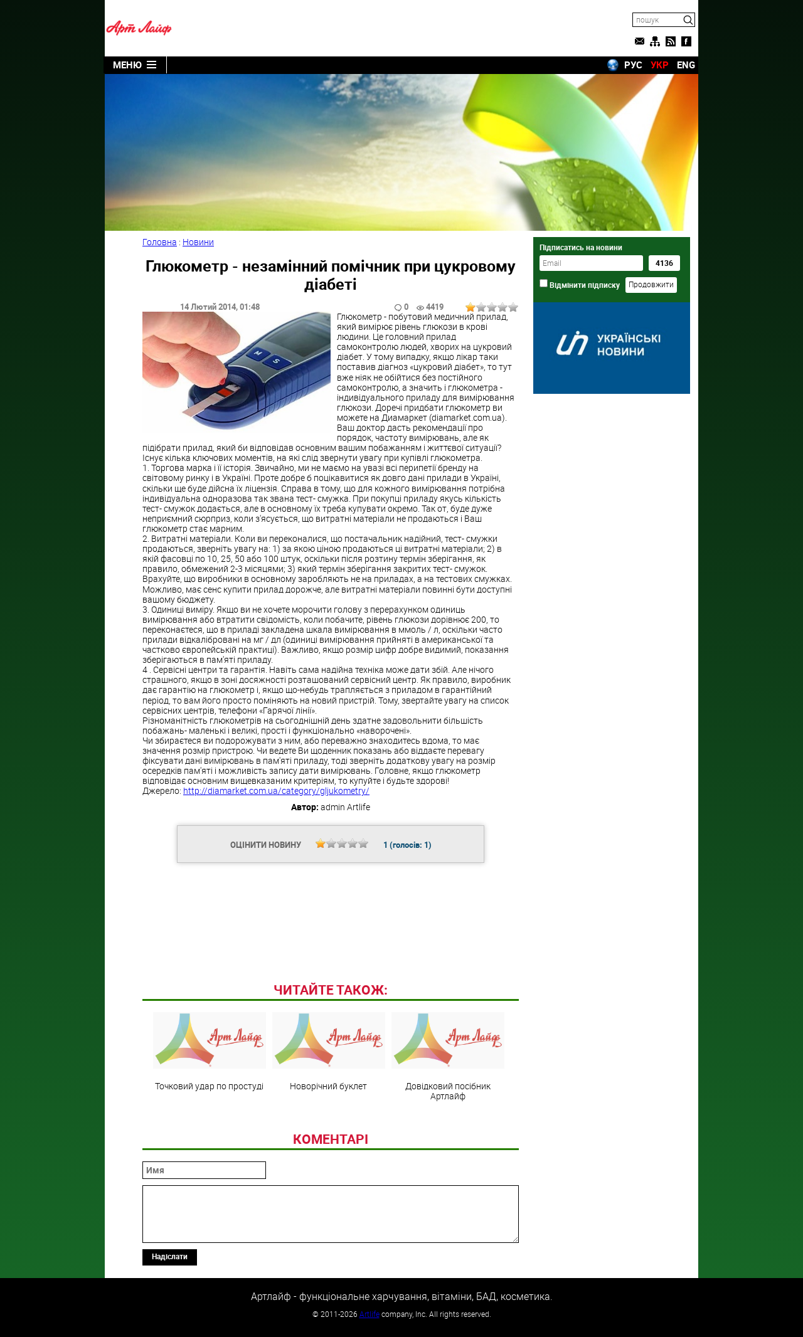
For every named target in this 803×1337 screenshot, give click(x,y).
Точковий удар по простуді (209, 1051)
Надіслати (170, 1256)
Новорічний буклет (328, 1051)
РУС (633, 64)
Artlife (369, 1314)
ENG (686, 64)
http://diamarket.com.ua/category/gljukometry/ (276, 790)
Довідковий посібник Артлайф (447, 1056)
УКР (660, 64)
